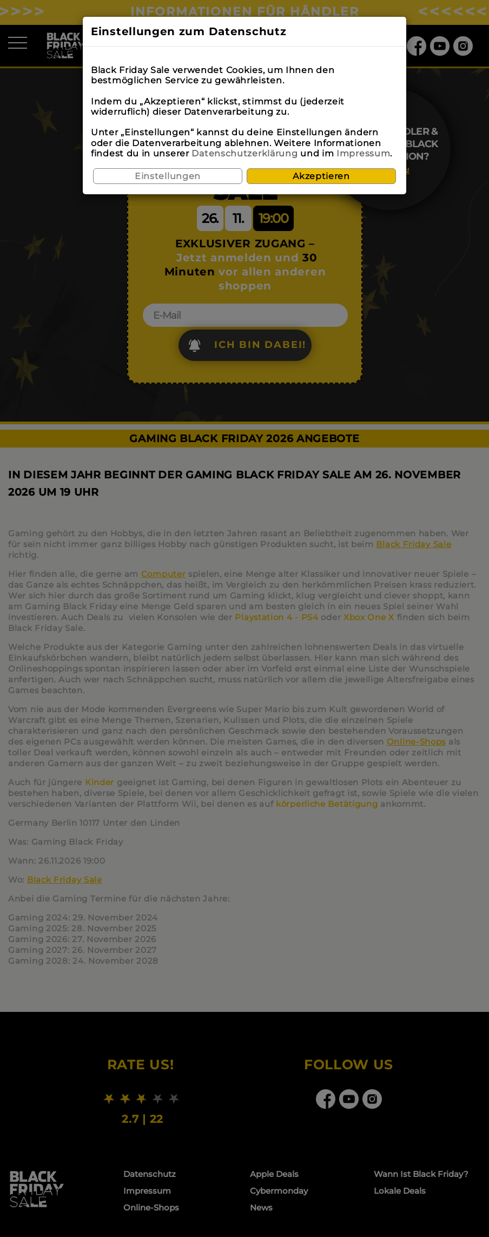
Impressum (363, 153)
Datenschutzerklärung (244, 153)
